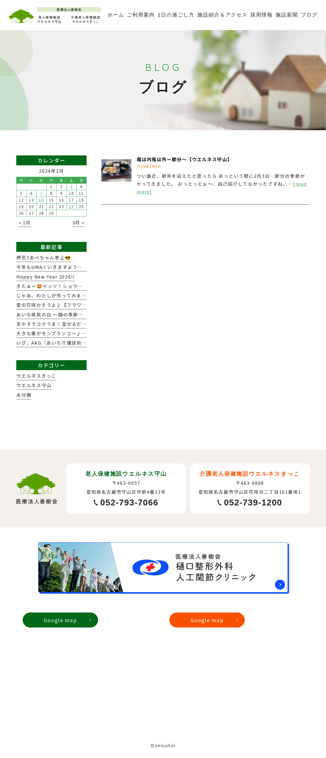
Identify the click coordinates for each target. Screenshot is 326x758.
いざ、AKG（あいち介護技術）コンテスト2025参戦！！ (80, 342)
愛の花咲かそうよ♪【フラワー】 (54, 304)
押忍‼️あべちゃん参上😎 (43, 257)
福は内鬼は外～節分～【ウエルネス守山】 (184, 159)
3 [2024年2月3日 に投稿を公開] (71, 186)
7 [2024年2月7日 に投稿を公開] (41, 193)
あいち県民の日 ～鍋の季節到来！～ (57, 314)
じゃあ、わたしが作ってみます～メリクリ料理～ (71, 295)
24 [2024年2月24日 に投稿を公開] (71, 206)
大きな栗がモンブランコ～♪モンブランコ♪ (66, 333)
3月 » (78, 222)
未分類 (23, 394)
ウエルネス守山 (33, 385)
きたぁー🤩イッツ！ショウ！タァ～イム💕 (65, 286)
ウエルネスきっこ (36, 375)
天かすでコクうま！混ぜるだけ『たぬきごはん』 (71, 323)
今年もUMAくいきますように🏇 (52, 267)
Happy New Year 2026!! (45, 276)
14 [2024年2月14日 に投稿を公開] (41, 199)
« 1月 (25, 222)
